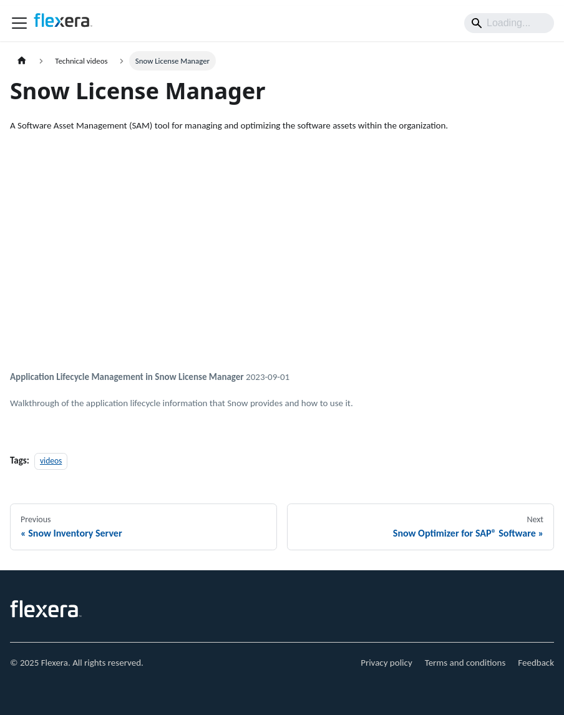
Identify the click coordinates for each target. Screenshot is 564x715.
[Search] (509, 23)
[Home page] (22, 61)
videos (51, 460)
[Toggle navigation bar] (19, 23)
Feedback (536, 662)
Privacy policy (386, 662)
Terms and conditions (465, 662)
